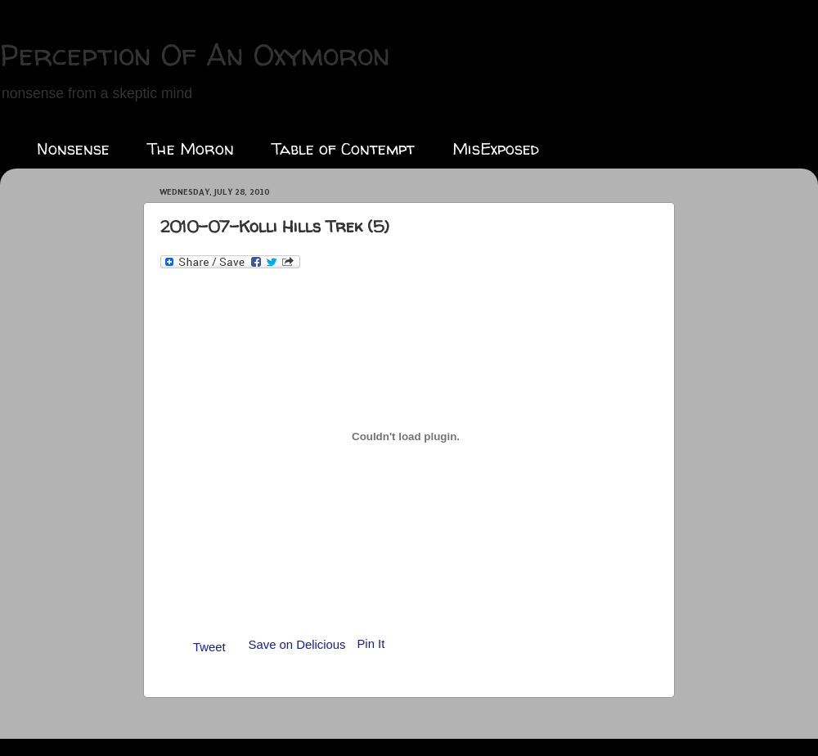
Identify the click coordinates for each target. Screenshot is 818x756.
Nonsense (73, 148)
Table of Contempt (343, 148)
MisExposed (495, 148)
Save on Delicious (297, 644)
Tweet (209, 647)
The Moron (190, 148)
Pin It (370, 643)
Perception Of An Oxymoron (195, 54)
